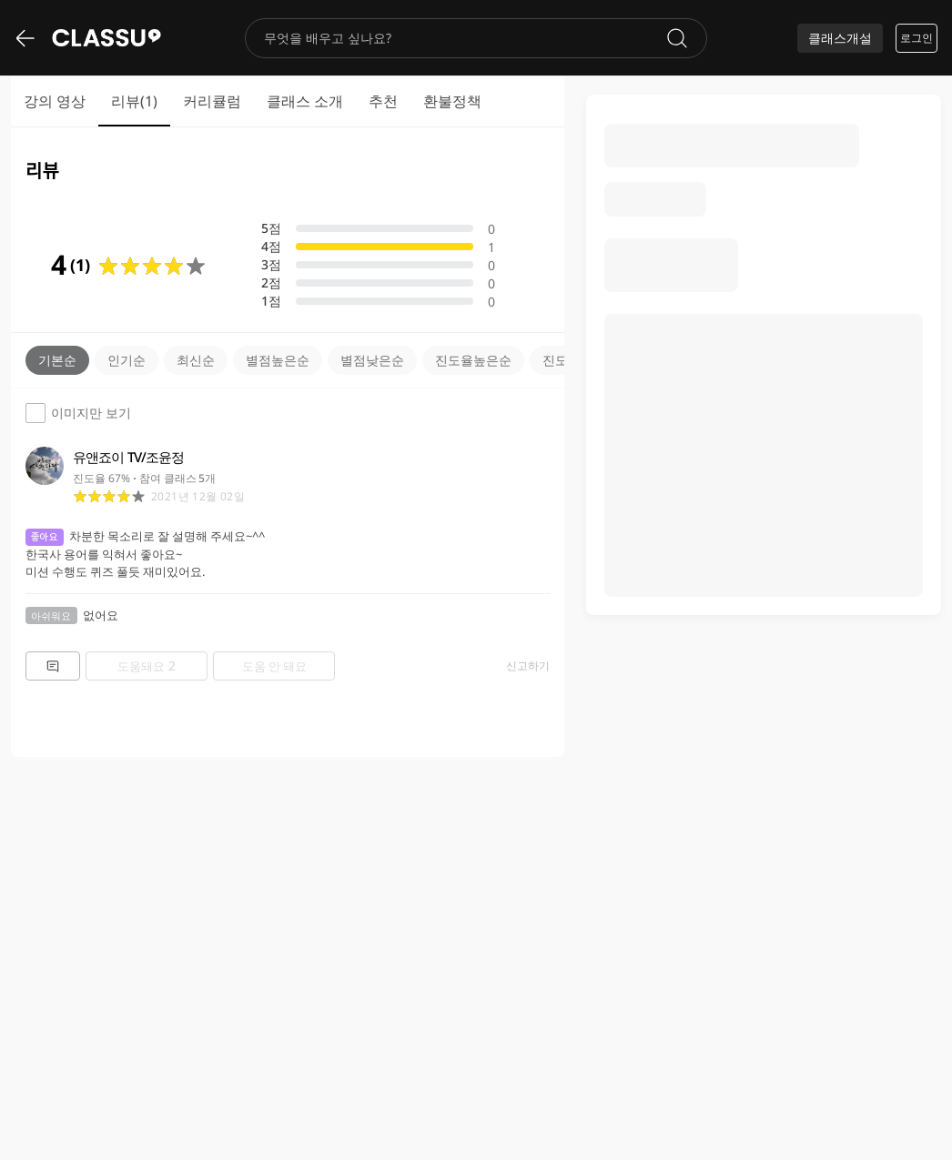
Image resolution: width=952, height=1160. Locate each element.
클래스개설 (840, 37)
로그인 (916, 37)
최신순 (196, 359)
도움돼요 (146, 665)
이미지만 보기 (78, 413)
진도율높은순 (473, 359)
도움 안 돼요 (274, 666)
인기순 (126, 359)
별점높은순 (277, 359)
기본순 (57, 359)
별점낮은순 (372, 359)
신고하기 (528, 666)
